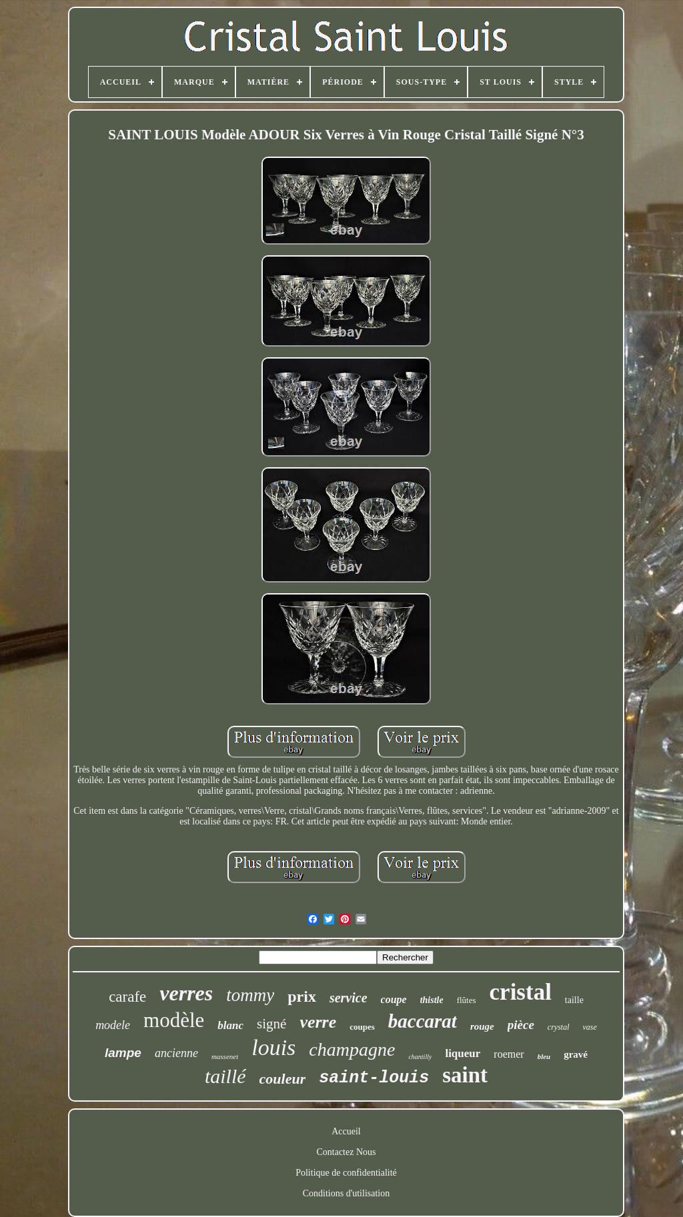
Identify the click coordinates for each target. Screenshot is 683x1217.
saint (465, 1075)
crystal (559, 1027)
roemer (509, 1054)
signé (271, 1024)
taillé (225, 1076)
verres (186, 993)
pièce (521, 1025)
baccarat (422, 1021)
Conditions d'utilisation (346, 1193)
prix (301, 996)
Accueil (346, 1131)
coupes (362, 1027)
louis (273, 1047)
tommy (250, 995)
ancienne (176, 1053)
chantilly (420, 1056)
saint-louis (374, 1078)
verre (317, 1022)
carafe (127, 996)
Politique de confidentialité (346, 1173)
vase (590, 1027)
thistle (432, 1000)
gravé (576, 1054)
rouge (482, 1026)
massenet (224, 1056)
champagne (352, 1049)
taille (574, 1000)
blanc (230, 1025)
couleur (282, 1078)
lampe (123, 1053)
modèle (173, 1020)
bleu (544, 1056)
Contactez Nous (346, 1152)
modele (112, 1025)
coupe (394, 999)
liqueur (462, 1053)
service (348, 997)
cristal (521, 992)
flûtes (466, 1000)
